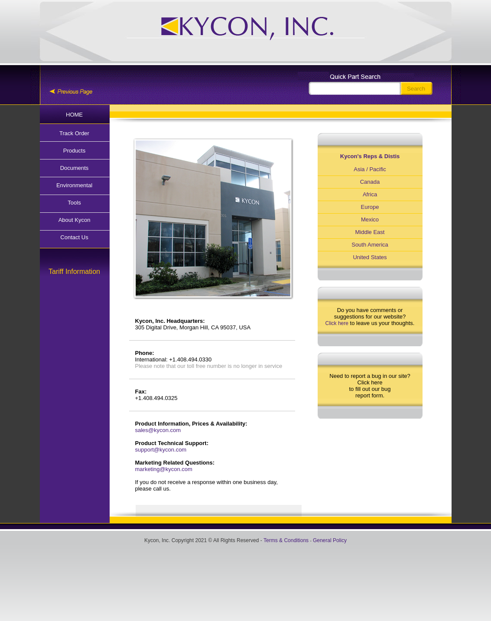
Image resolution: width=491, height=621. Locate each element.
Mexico (370, 219)
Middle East (370, 232)
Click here (336, 323)
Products (74, 150)
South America (369, 244)
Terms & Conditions (286, 540)
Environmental (74, 185)
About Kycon (75, 220)
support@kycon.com (161, 449)
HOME (74, 114)
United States (370, 257)
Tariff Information (74, 271)
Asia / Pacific (370, 169)
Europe (370, 207)
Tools (74, 202)
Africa (370, 194)
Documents (74, 168)
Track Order (74, 133)
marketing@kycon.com (163, 469)
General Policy (330, 540)
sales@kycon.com (158, 430)
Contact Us (74, 237)
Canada (370, 182)
